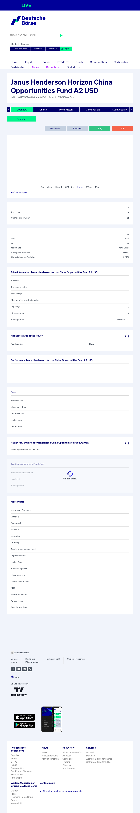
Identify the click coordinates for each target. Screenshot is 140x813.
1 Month (58, 187)
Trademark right (53, 659)
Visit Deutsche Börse (72, 752)
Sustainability (119, 109)
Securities (67, 758)
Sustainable (17, 67)
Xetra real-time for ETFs (98, 761)
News (35, 67)
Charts (43, 109)
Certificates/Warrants (21, 771)
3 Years (89, 187)
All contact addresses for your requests (61, 791)
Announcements (50, 755)
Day (42, 187)
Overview (22, 109)
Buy (100, 128)
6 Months (69, 187)
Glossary (66, 765)
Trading (66, 761)
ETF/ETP (62, 62)
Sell (122, 128)
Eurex (14, 800)
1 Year (80, 187)
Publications (68, 768)
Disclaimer (30, 659)
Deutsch (25, 44)
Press (13, 793)
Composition (93, 109)
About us (66, 755)
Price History (66, 109)
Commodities (98, 62)
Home (14, 62)
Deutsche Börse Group (22, 796)
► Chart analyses (19, 192)
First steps (73, 67)
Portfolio (53, 48)
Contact (15, 44)
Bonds (46, 62)
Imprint (14, 662)
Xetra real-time (20, 48)
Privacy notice (31, 662)
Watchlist (38, 48)
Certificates (121, 62)
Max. (97, 187)
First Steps (16, 777)
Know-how (52, 67)
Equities (30, 62)
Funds (79, 62)
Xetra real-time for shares (99, 758)
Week (49, 187)
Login (65, 48)
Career (14, 790)
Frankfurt (22, 119)
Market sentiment (50, 758)
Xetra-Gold (16, 803)
